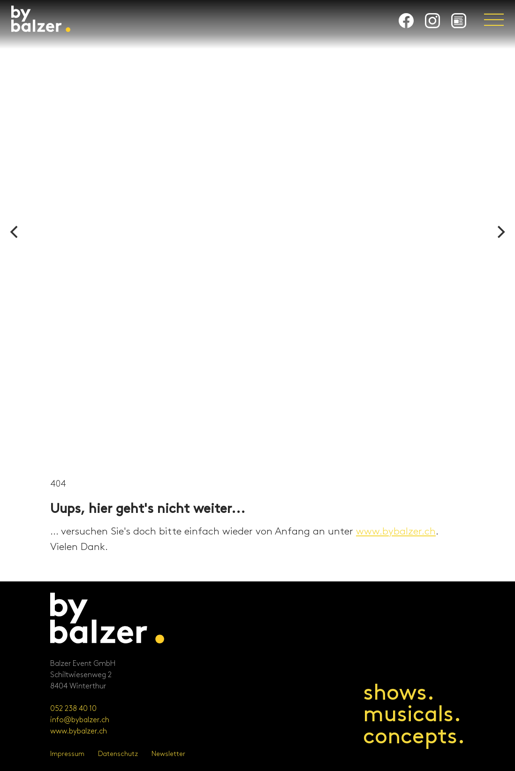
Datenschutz (118, 754)
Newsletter (168, 754)
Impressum (67, 754)
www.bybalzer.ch (396, 531)
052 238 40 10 (73, 708)
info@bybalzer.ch (79, 720)
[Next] (500, 231)
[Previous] (15, 231)
